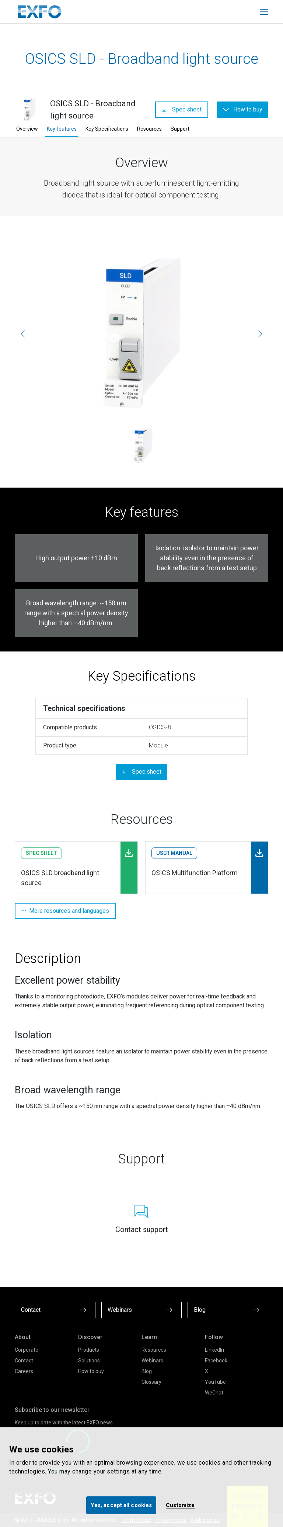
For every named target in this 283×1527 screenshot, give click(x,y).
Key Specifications (106, 129)
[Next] (260, 334)
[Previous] (23, 334)
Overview (27, 129)
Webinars (152, 1360)
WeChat (214, 1393)
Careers (24, 1371)
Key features (62, 129)
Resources (149, 129)
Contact (24, 1360)
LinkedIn (214, 1350)
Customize (180, 1505)
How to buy (91, 1371)
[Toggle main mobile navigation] (264, 12)
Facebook (216, 1360)
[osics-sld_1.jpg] (141, 334)
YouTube (215, 1382)
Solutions (89, 1360)
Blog (147, 1371)
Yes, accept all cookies (121, 1505)
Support (180, 129)
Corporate (26, 1350)
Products (88, 1350)
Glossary (151, 1382)
